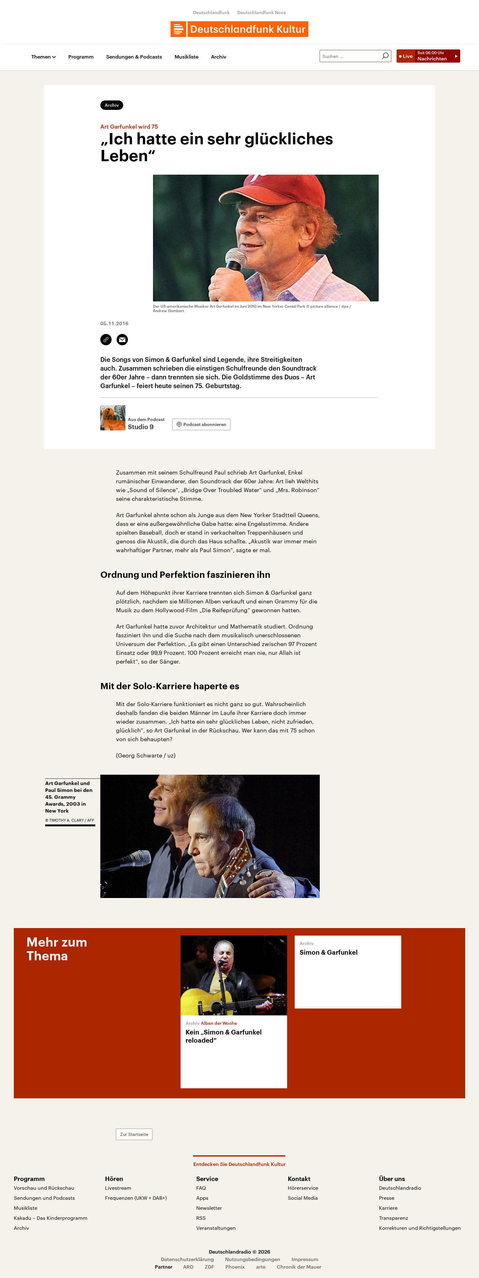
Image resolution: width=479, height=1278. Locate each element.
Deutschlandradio (400, 1188)
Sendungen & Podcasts (134, 56)
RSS (201, 1218)
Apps (202, 1198)
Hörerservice (303, 1188)
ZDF (209, 1267)
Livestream (118, 1188)
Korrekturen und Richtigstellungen (420, 1228)
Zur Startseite (134, 1134)
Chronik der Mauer (299, 1267)
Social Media (303, 1198)
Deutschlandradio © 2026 (239, 1252)
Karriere (388, 1208)
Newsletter (209, 1208)
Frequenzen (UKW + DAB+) (136, 1198)
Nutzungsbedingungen (252, 1259)
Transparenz (393, 1218)
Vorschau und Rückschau (44, 1188)
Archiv (218, 56)
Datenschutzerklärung (187, 1259)
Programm (81, 56)
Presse (386, 1198)
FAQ (201, 1188)
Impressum (305, 1259)
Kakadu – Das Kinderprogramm (50, 1218)
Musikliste (186, 56)
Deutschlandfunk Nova (261, 12)
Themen (41, 56)
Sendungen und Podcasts (44, 1198)
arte (261, 1267)
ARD (188, 1267)
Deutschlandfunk (211, 12)
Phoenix (235, 1267)
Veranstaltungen (216, 1228)
